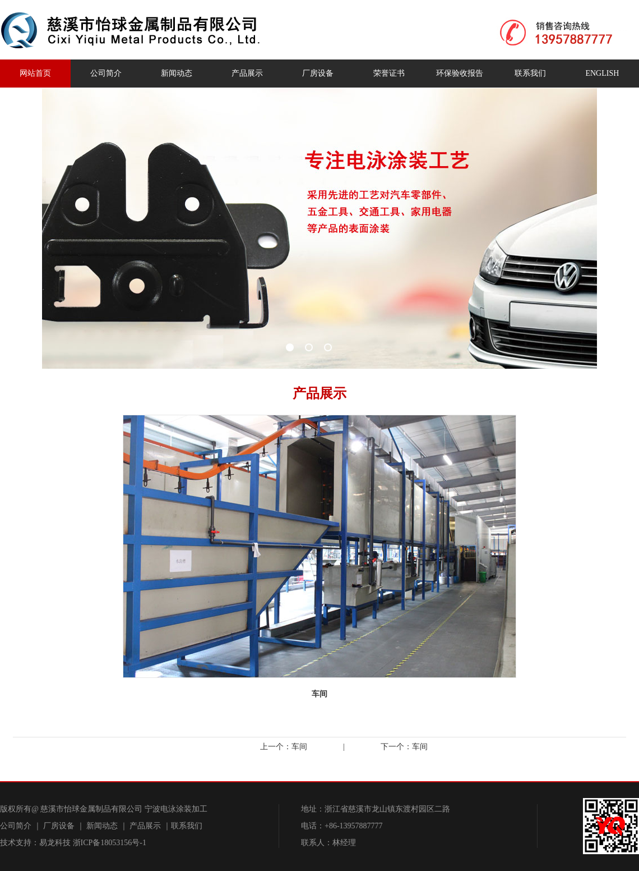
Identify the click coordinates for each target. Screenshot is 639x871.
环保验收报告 (459, 73)
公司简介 (106, 73)
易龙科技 (55, 842)
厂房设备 (318, 73)
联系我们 (530, 73)
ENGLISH (602, 73)
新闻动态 (176, 73)
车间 (299, 746)
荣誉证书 (389, 73)
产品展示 (247, 73)
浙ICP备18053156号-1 (109, 842)
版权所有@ (19, 809)
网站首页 (35, 73)
